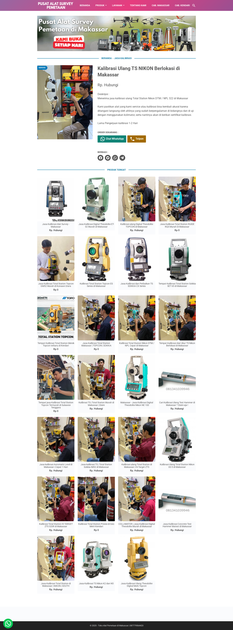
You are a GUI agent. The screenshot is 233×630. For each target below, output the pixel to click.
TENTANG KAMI (138, 5)
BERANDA (85, 5)
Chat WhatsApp (112, 139)
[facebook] (100, 158)
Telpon (137, 139)
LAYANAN (117, 5)
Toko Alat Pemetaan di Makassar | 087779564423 (120, 625)
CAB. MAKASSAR (160, 5)
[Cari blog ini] (194, 5)
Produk (99, 5)
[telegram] (122, 158)
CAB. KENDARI (182, 5)
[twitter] (108, 158)
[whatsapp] (115, 158)
